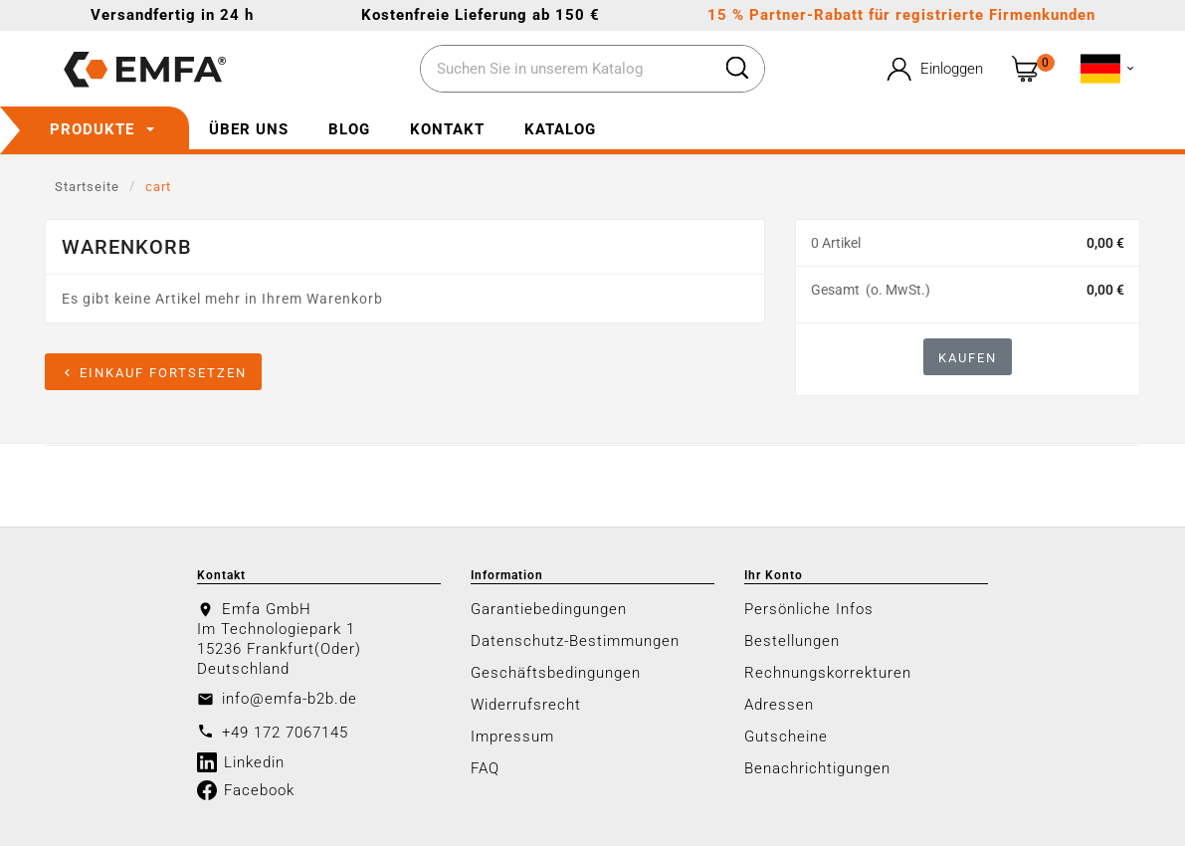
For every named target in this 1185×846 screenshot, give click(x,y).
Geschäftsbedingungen (556, 673)
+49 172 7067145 (285, 732)
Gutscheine (786, 736)
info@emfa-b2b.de (289, 699)
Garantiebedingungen (549, 609)
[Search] (737, 68)
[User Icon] (933, 69)
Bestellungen (792, 641)
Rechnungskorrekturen (827, 673)
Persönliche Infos (809, 609)
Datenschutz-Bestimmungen (575, 641)
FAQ (485, 768)
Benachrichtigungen (817, 768)
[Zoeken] (565, 70)
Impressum (512, 736)
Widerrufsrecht (526, 705)
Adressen (779, 705)
